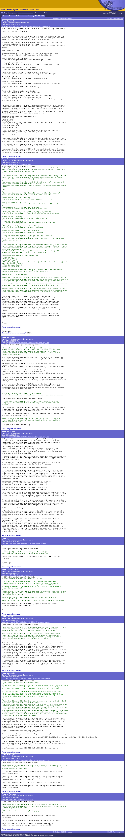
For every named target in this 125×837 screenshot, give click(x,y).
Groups (9, 10)
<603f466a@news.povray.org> (20, 164)
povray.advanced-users (25, 13)
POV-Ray (4, 13)
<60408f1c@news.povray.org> (20, 575)
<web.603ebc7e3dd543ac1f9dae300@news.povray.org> (29, 26)
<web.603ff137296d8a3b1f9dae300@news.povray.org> (29, 437)
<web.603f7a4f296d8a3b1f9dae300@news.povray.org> (29, 343)
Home (3, 10)
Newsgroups (12, 13)
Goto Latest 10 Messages (62, 18)
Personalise (23, 10)
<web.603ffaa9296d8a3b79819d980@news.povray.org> (29, 543)
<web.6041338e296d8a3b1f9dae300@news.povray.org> (29, 678)
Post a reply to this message (11, 156)
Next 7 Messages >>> (115, 18)
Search (31, 10)
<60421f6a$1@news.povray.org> (21, 799)
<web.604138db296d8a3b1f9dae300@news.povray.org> (29, 760)
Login (37, 10)
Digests (15, 10)
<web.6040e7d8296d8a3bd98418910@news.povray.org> (29, 622)
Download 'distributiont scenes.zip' (14, 333)
